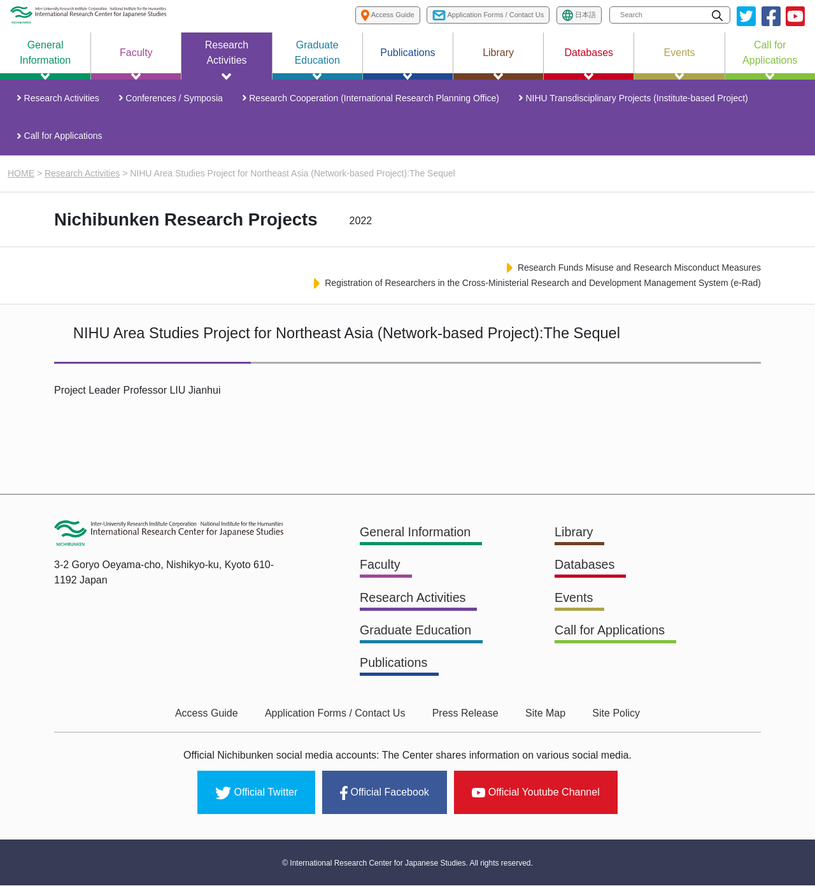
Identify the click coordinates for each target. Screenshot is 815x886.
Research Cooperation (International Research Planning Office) (374, 99)
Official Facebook (384, 794)
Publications (394, 664)
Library (574, 534)
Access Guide (209, 714)
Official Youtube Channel (536, 792)
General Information (416, 534)
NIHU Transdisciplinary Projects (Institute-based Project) (636, 99)
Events (574, 599)
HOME (21, 175)
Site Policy (613, 714)
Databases (585, 567)
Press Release (465, 714)
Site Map (544, 714)
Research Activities (62, 99)
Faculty (380, 567)
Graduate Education (416, 632)
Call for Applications (64, 137)
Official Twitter (256, 793)
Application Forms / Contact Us (336, 714)
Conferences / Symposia (174, 99)
